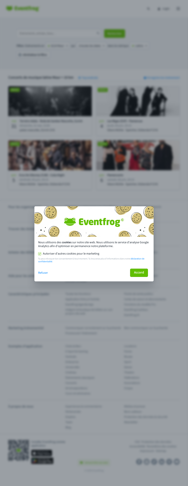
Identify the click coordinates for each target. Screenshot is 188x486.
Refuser (43, 273)
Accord (139, 272)
